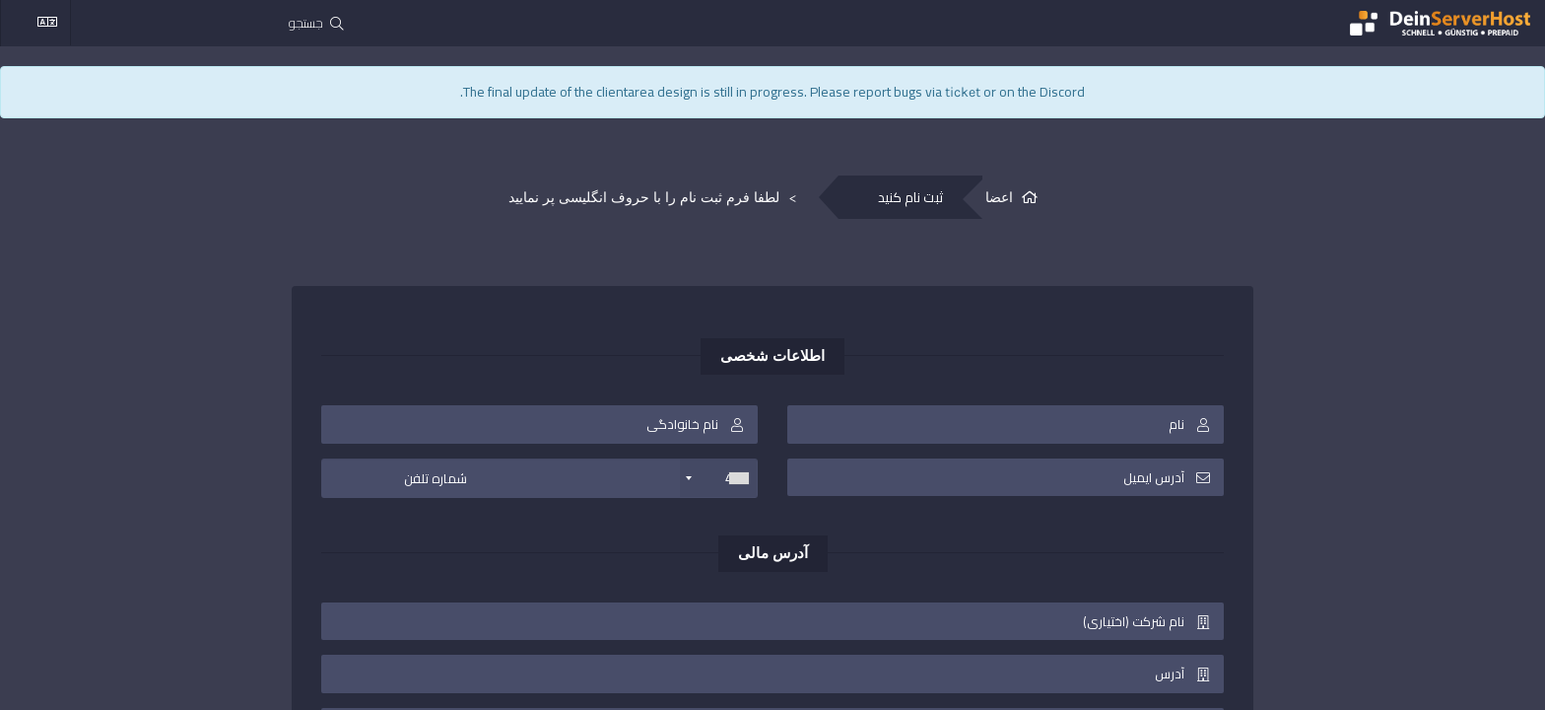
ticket (962, 92)
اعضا (999, 197)
